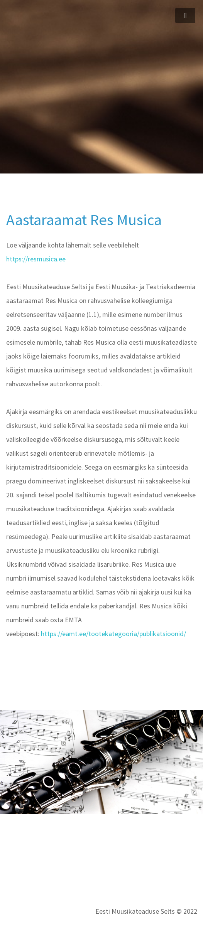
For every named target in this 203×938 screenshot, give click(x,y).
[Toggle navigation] (185, 15)
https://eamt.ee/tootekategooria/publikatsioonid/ (113, 633)
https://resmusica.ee (36, 258)
